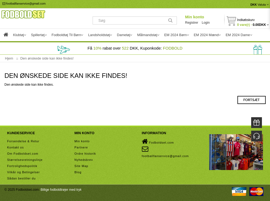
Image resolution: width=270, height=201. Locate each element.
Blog (78, 172)
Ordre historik (85, 153)
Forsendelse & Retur (23, 141)
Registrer (191, 23)
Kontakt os (15, 147)
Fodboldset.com (158, 141)
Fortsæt (251, 100)
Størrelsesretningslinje (25, 159)
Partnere (81, 147)
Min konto (194, 17)
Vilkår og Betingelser (23, 172)
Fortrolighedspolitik (22, 166)
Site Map (81, 166)
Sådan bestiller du (21, 178)
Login (206, 23)
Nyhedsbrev (84, 159)
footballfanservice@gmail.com (24, 3)
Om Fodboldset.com (22, 153)
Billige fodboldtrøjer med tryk (61, 190)
